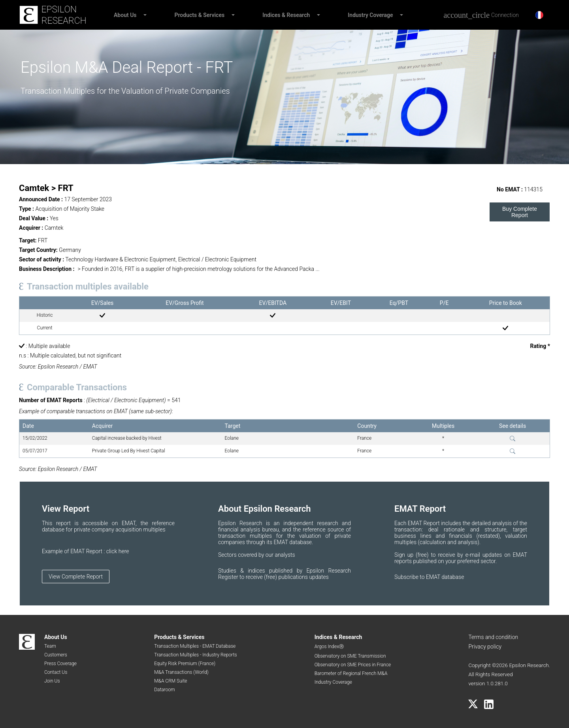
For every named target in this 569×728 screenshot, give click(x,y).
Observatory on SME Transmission (350, 656)
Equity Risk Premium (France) (184, 663)
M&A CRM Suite (170, 681)
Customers (55, 655)
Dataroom (164, 689)
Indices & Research (286, 15)
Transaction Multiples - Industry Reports (195, 655)
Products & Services (200, 15)
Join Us (52, 681)
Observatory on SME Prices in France (353, 664)
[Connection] (481, 15)
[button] (145, 15)
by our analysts (276, 555)
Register (228, 577)
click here (117, 551)
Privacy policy (484, 646)
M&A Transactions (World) (181, 672)
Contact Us (55, 672)
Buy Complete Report (519, 212)
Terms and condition (493, 637)
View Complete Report (76, 576)
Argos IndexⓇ (329, 646)
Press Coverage (60, 663)
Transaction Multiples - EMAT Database (195, 646)
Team (50, 646)
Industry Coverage (370, 15)
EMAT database (445, 577)
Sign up (405, 555)
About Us (125, 15)
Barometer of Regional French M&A (351, 673)
